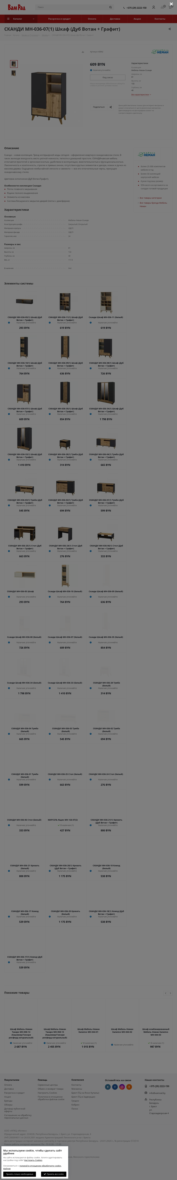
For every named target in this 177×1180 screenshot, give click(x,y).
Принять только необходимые (19, 1174)
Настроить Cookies (33, 1160)
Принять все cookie (54, 1174)
